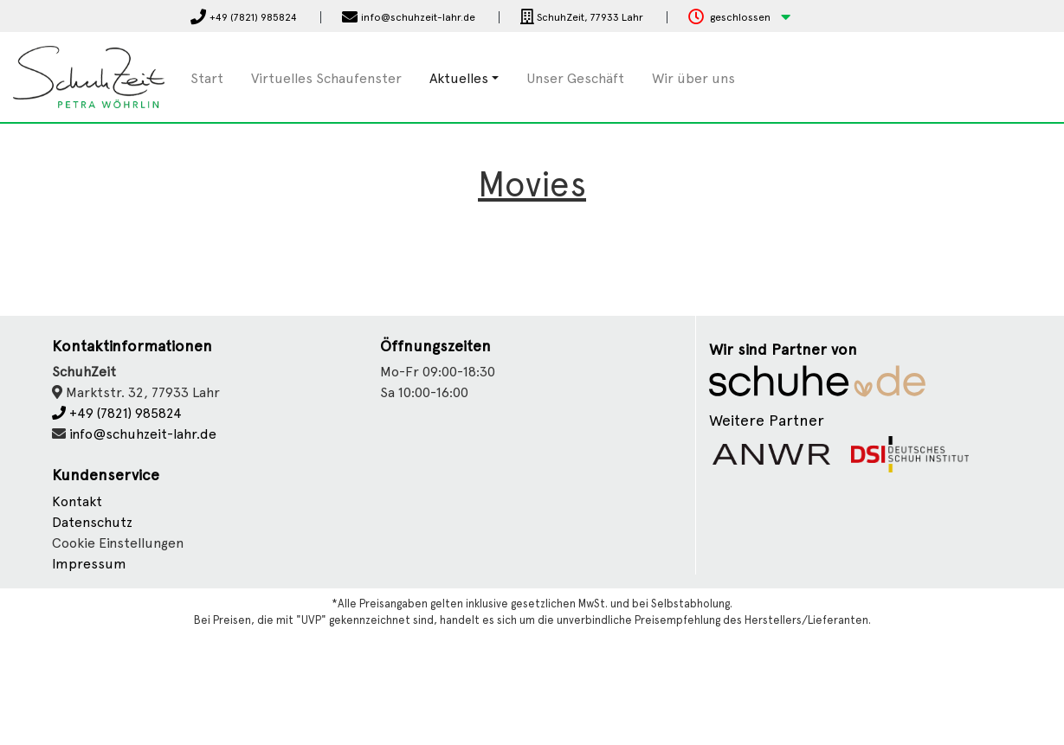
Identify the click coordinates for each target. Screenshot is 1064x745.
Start (206, 78)
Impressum (89, 564)
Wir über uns (693, 78)
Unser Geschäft (575, 78)
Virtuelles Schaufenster (326, 78)
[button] (739, 18)
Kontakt (77, 501)
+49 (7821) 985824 (117, 413)
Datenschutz (92, 522)
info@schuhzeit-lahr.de (142, 434)
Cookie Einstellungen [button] (118, 543)
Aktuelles (458, 78)
